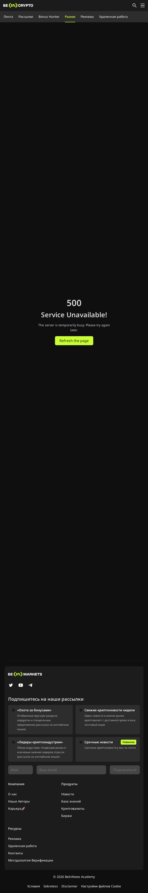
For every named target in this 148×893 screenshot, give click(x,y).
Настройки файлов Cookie (101, 886)
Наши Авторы (19, 801)
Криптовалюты (72, 808)
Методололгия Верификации (30, 860)
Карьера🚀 (16, 808)
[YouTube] (20, 685)
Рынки (70, 16)
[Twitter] (11, 685)
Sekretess (50, 886)
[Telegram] (30, 685)
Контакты (15, 853)
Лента (8, 16)
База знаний (71, 801)
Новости (67, 794)
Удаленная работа (113, 16)
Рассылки (25, 16)
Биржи (66, 816)
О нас (12, 794)
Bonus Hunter (49, 16)
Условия (33, 886)
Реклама (87, 16)
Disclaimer (69, 886)
